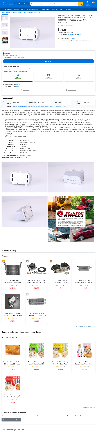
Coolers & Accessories (55, 106)
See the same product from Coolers (85, 326)
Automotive (9, 12)
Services (16, 9)
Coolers (64, 106)
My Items (68, 9)
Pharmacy (55, 9)
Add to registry (71, 90)
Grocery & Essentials (32, 9)
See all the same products (88, 408)
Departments (7, 9)
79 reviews (70, 25)
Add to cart (48, 61)
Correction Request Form (11, 420)
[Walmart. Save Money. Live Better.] (7, 4)
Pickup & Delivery (45, 9)
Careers (62, 9)
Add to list (25, 90)
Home (3, 12)
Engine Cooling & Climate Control (31, 12)
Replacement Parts (17, 12)
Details (17, 86)
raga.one (72, 38)
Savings (23, 9)
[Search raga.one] (54, 4)
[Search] (80, 4)
